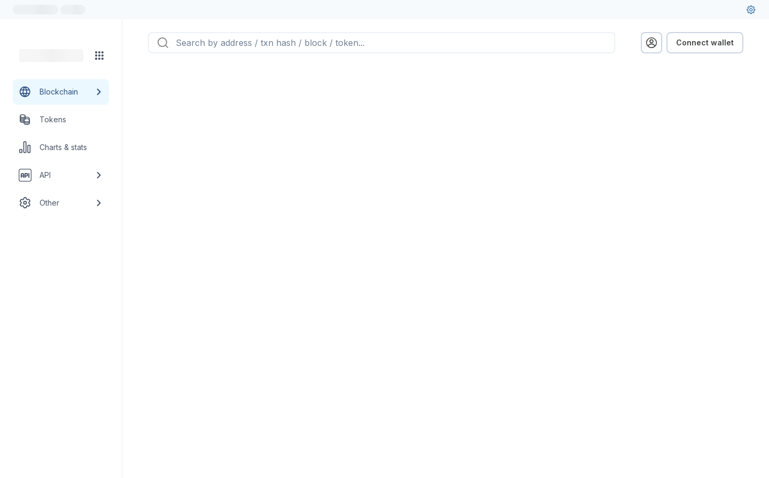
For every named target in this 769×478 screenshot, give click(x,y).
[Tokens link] (61, 119)
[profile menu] (651, 42)
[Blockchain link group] (61, 92)
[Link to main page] (51, 55)
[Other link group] (61, 203)
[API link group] (61, 175)
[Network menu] (99, 55)
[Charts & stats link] (61, 147)
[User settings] (751, 9)
